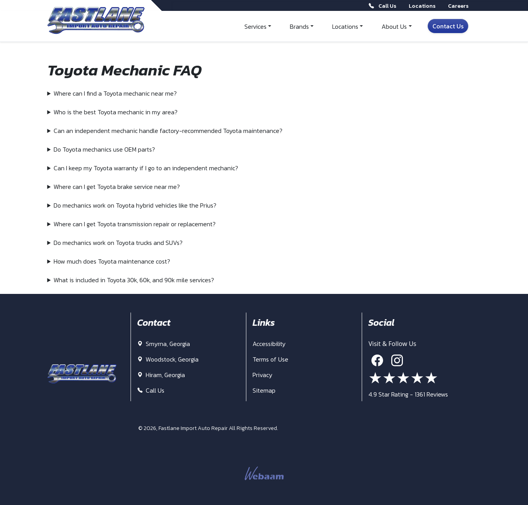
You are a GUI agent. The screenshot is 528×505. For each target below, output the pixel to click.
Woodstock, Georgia (168, 359)
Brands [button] (299, 26)
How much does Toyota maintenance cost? (112, 261)
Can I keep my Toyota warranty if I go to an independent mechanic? (146, 168)
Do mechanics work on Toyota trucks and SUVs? (118, 242)
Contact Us (448, 26)
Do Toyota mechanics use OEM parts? (104, 149)
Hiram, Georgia (161, 374)
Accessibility (269, 343)
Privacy (262, 374)
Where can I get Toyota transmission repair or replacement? (135, 224)
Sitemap (264, 390)
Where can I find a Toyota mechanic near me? (115, 93)
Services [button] (255, 26)
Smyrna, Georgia (163, 343)
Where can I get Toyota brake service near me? (117, 186)
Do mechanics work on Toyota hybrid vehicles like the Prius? (135, 205)
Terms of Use (270, 359)
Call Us (150, 390)
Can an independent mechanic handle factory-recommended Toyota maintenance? (168, 130)
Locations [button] (345, 26)
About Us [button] (394, 26)
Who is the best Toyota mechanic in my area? (116, 112)
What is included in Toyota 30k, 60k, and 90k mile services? (134, 280)
